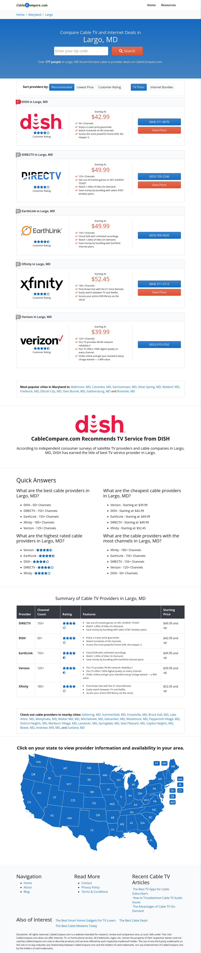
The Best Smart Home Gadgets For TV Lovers (86, 920)
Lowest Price (85, 87)
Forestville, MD (137, 715)
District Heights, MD (33, 723)
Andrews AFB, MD (48, 728)
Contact (86, 883)
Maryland (35, 15)
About (28, 887)
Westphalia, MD (46, 719)
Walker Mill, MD (68, 719)
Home (151, 5)
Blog (27, 892)
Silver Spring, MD (149, 387)
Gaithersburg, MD (98, 391)
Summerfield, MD (114, 715)
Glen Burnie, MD (74, 391)
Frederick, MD (29, 391)
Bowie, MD (27, 728)
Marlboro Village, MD (62, 723)
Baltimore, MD (80, 387)
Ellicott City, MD (50, 391)
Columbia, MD (101, 387)
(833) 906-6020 (159, 235)
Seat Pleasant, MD (133, 723)
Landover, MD (87, 723)
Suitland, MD (76, 728)
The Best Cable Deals (133, 920)
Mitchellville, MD (92, 719)
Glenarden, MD (114, 719)
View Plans (159, 130)
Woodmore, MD (137, 719)
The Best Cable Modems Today (76, 926)
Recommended (62, 87)
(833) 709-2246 (159, 177)
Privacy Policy (90, 887)
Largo (49, 15)
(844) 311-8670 (159, 122)
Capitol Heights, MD (159, 723)
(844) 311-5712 (159, 284)
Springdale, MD (109, 723)
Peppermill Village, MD (164, 719)
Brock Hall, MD (158, 715)
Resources (168, 5)
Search (127, 50)
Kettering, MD (91, 715)
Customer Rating (109, 87)
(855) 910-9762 (159, 345)
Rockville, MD (126, 391)
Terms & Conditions (94, 892)
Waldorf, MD (170, 387)
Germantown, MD (125, 387)
